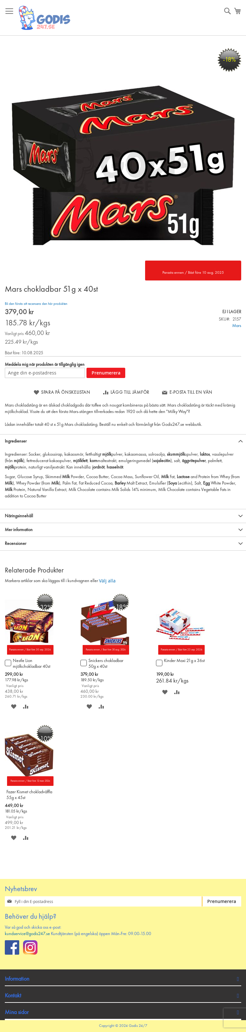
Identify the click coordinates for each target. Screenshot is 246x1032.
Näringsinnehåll (19, 516)
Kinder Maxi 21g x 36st (184, 660)
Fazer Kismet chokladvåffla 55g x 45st (29, 795)
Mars (236, 325)
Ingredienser (16, 441)
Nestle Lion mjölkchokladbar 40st (31, 663)
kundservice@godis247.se (27, 934)
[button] (13, 706)
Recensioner (15, 543)
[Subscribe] (221, 901)
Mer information (19, 530)
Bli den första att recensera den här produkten (36, 304)
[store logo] (45, 17)
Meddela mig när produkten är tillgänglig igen (45, 364)
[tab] (123, 441)
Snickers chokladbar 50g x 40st (105, 663)
